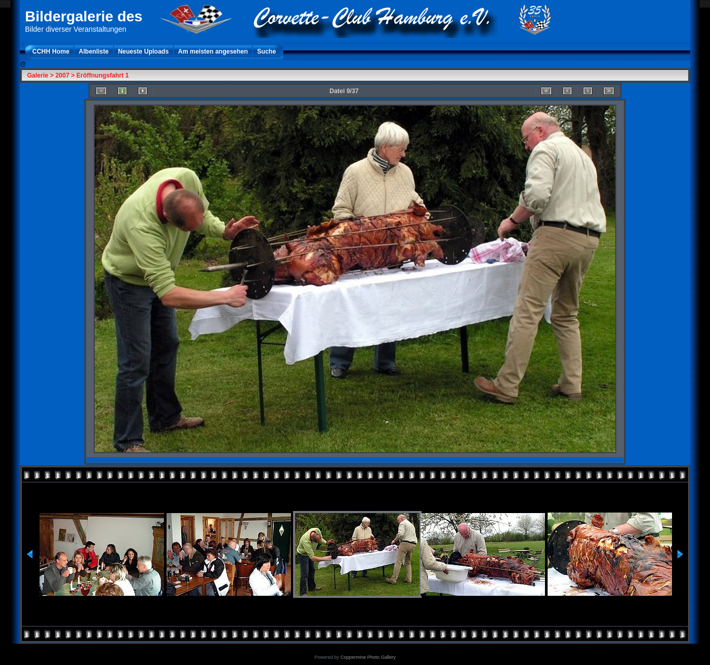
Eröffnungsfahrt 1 (103, 75)
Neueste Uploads (143, 51)
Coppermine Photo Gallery (368, 657)
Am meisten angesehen (213, 51)
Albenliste (93, 51)
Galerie (37, 75)
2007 (62, 75)
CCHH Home (50, 51)
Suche (266, 51)
